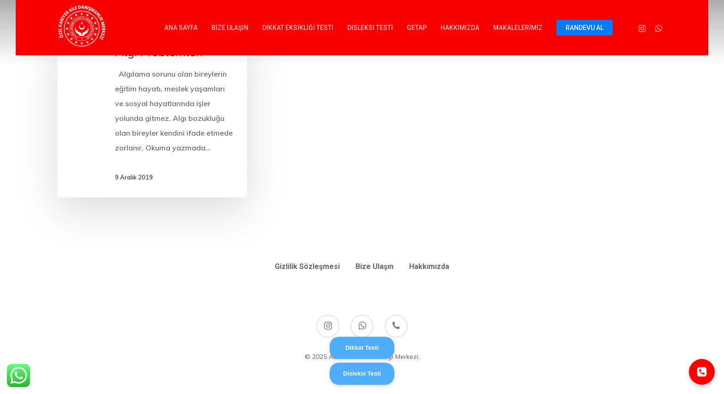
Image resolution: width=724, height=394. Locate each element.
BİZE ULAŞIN (229, 27)
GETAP (417, 27)
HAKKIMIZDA (459, 27)
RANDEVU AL (584, 27)
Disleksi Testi (362, 373)
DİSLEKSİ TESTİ (370, 27)
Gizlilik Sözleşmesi (307, 266)
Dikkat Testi (362, 347)
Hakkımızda (429, 266)
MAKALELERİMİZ (518, 27)
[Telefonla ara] (702, 372)
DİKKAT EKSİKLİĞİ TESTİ (297, 27)
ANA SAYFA (181, 27)
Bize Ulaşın (374, 266)
